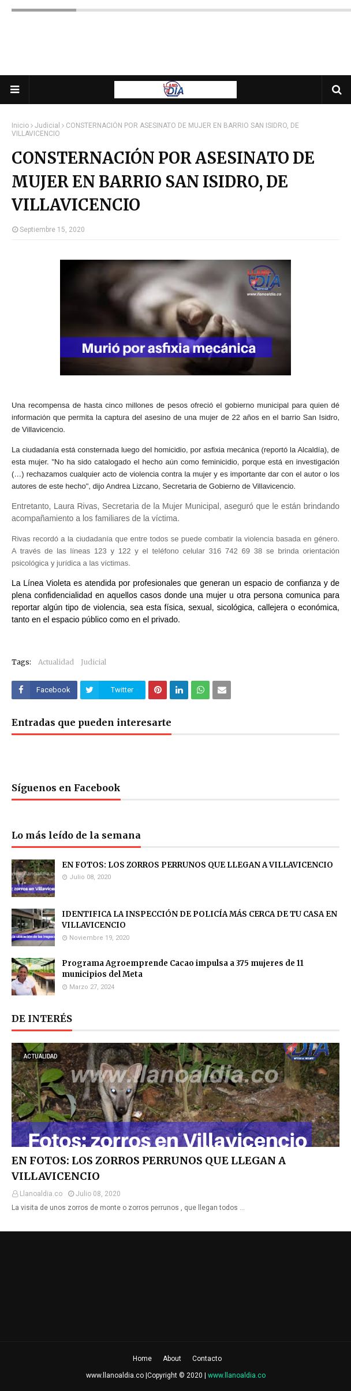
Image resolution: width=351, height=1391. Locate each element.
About (172, 1359)
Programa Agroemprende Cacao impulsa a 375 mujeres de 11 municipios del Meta (183, 969)
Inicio (20, 125)
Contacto (207, 1359)
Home (142, 1359)
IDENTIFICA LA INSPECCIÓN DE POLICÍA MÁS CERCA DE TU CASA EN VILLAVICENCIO (199, 920)
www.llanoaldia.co (115, 1375)
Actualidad (56, 662)
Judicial (47, 125)
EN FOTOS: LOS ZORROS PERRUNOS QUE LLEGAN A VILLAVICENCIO (197, 865)
